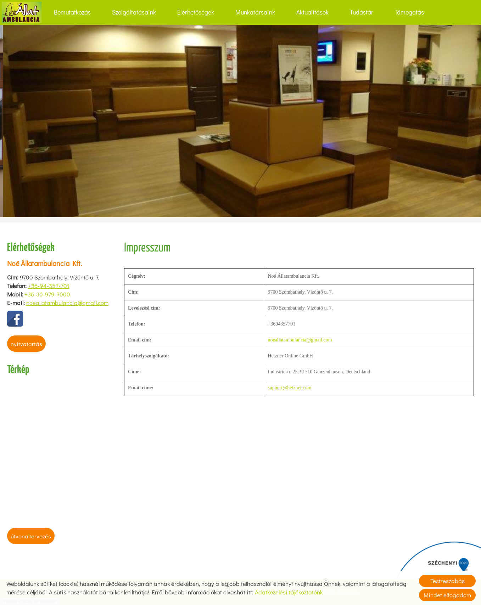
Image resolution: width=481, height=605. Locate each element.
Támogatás (409, 12)
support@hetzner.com (289, 387)
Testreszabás (447, 581)
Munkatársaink (255, 12)
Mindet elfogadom (447, 595)
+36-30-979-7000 (47, 294)
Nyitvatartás (26, 344)
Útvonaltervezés (31, 536)
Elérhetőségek (195, 12)
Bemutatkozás (72, 12)
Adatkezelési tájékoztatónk (289, 592)
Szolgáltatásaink (134, 12)
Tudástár (361, 12)
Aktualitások (312, 12)
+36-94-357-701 (48, 286)
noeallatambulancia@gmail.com (67, 303)
